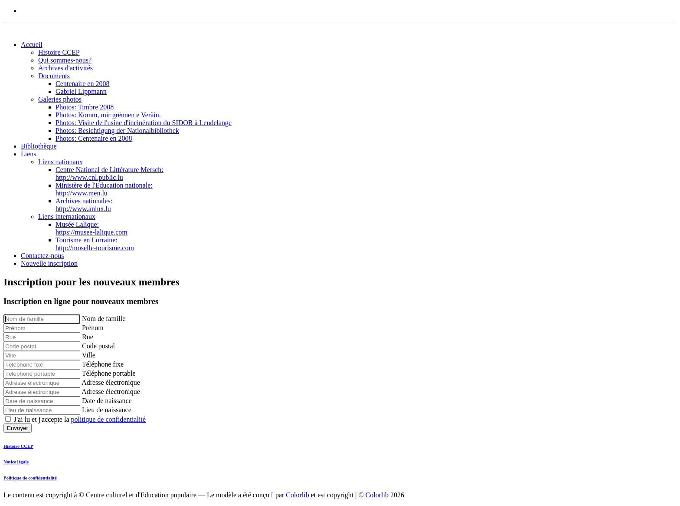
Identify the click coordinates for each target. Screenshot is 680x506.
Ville (88, 355)
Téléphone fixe (103, 364)
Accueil (31, 44)
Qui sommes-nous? (65, 60)
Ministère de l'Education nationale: (104, 189)
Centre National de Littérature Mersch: (109, 173)
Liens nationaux (60, 161)
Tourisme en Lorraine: (95, 243)
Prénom (93, 327)
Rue (87, 337)
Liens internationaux (66, 216)
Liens (28, 154)
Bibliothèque (39, 146)
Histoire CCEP (59, 52)
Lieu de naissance (106, 409)
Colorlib (297, 495)
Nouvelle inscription (49, 263)
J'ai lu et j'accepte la (80, 419)
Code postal (98, 346)
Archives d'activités (65, 68)
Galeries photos (60, 99)
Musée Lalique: (92, 228)
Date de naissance (107, 400)
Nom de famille (103, 318)
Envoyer (17, 428)
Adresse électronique (111, 382)
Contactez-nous (42, 255)
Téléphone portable (109, 373)
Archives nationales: (84, 204)
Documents (54, 75)
